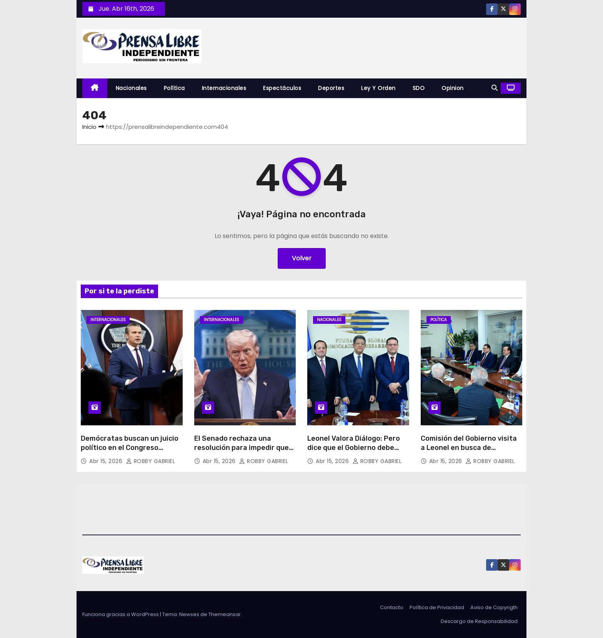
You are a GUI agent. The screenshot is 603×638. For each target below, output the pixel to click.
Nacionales (131, 88)
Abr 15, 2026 (106, 461)
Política (174, 88)
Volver (301, 258)
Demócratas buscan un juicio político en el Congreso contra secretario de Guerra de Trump (129, 452)
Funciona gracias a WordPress (121, 614)
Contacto (391, 607)
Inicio (89, 127)
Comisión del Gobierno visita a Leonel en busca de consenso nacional (469, 447)
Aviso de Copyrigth (494, 607)
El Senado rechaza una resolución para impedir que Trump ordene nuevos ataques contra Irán (241, 452)
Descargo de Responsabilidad (479, 621)
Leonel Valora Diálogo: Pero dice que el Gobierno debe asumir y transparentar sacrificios (353, 452)
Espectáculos (282, 88)
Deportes (331, 88)
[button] (494, 87)
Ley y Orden (378, 88)
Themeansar (224, 614)
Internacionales (224, 88)
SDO (419, 88)
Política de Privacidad (437, 607)
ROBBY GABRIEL (150, 461)
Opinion (452, 88)
